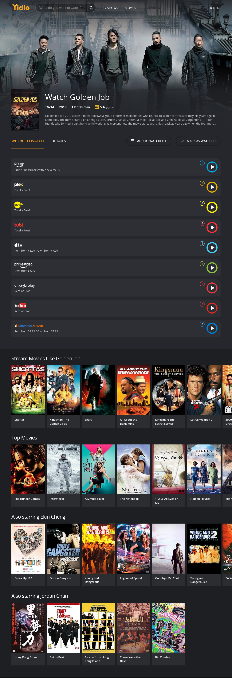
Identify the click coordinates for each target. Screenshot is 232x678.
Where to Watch (27, 140)
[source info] (201, 163)
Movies (130, 8)
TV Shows (110, 8)
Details (58, 140)
